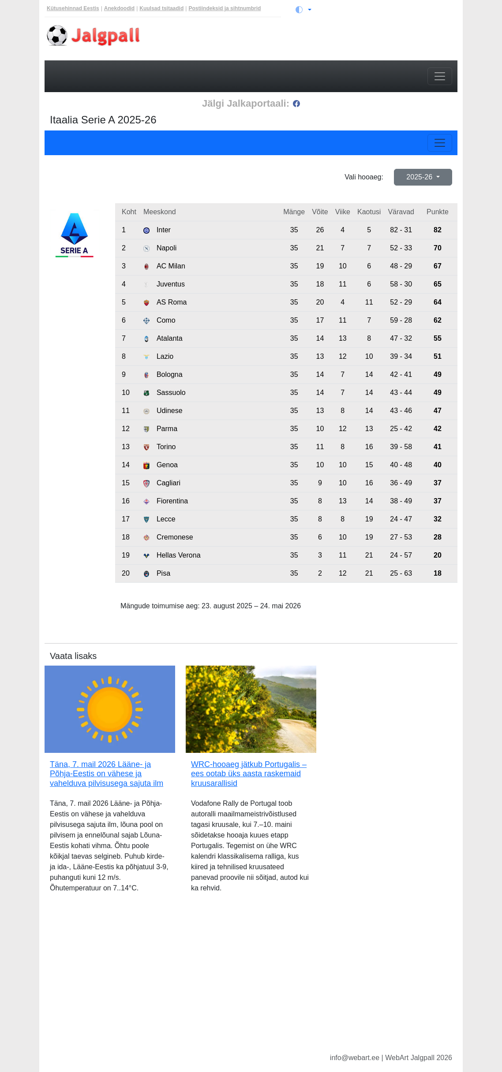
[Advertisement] (251, 980)
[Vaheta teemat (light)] (303, 9)
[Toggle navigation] (439, 76)
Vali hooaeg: (364, 177)
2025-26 (420, 177)
